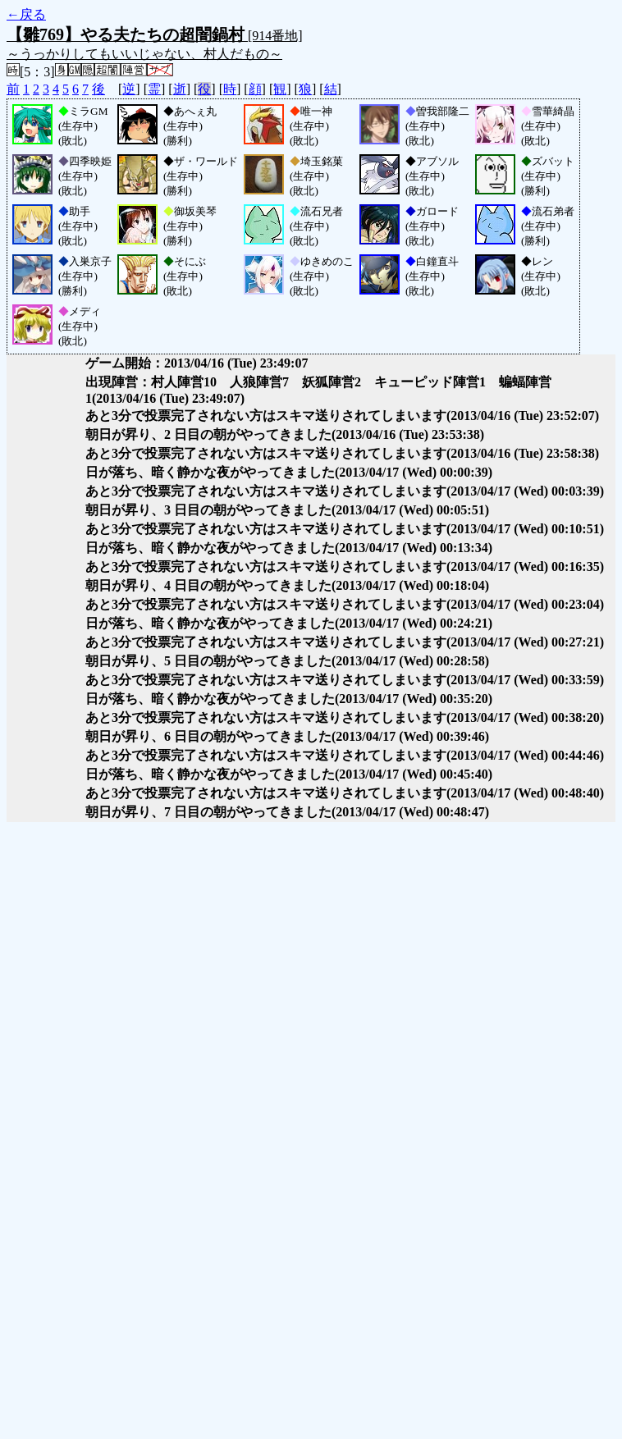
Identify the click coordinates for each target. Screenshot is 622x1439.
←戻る (26, 14)
